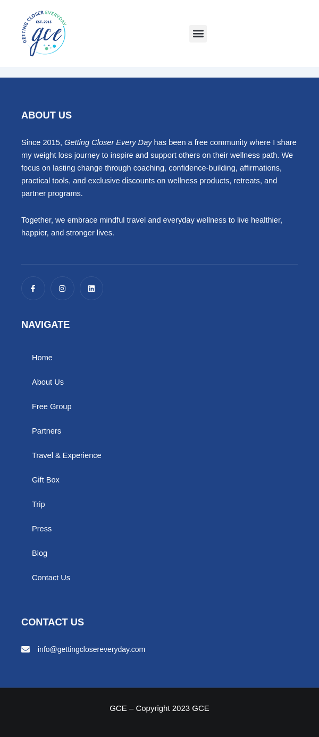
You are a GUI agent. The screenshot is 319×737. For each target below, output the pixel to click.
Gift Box (46, 480)
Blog (39, 553)
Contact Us (51, 577)
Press (42, 528)
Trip (38, 504)
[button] (198, 34)
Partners (46, 431)
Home (42, 357)
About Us (48, 382)
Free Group (52, 406)
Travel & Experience (67, 455)
